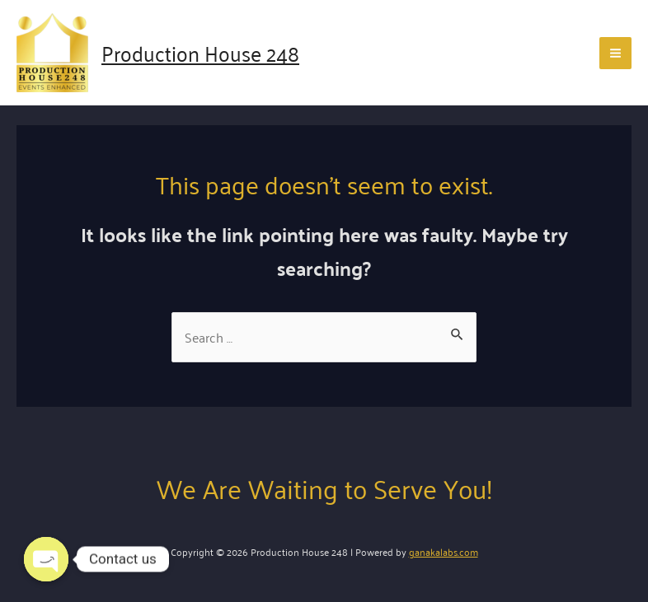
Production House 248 (200, 52)
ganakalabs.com (443, 551)
